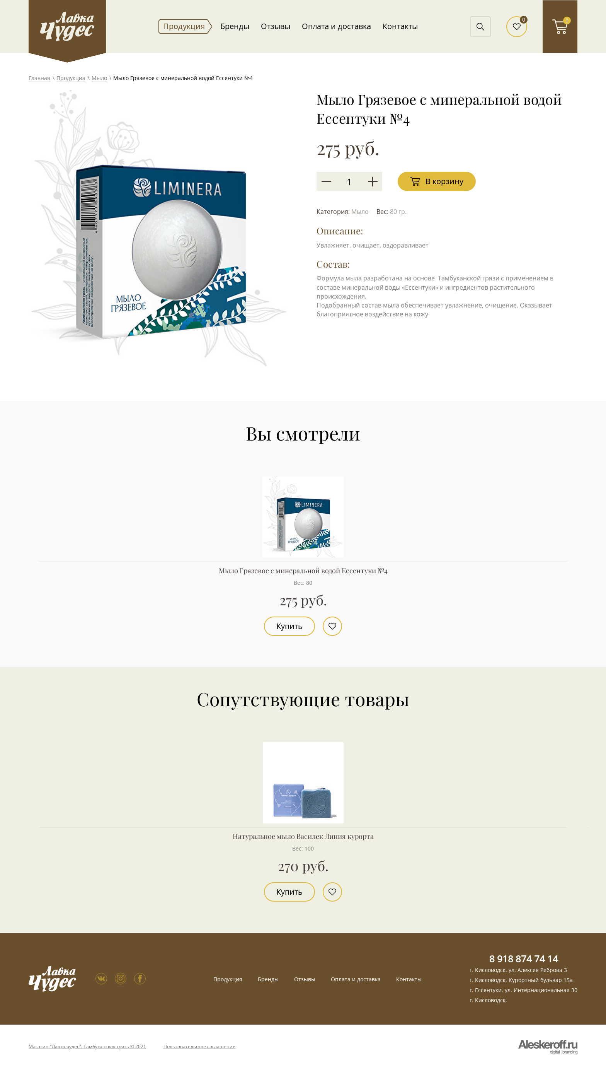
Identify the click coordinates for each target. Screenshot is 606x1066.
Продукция (184, 26)
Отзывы (275, 26)
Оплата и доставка (336, 26)
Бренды (234, 26)
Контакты (400, 26)
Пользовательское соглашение (199, 1046)
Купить (289, 626)
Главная (39, 78)
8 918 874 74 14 (523, 958)
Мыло (99, 78)
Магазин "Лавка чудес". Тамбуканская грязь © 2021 (87, 1046)
